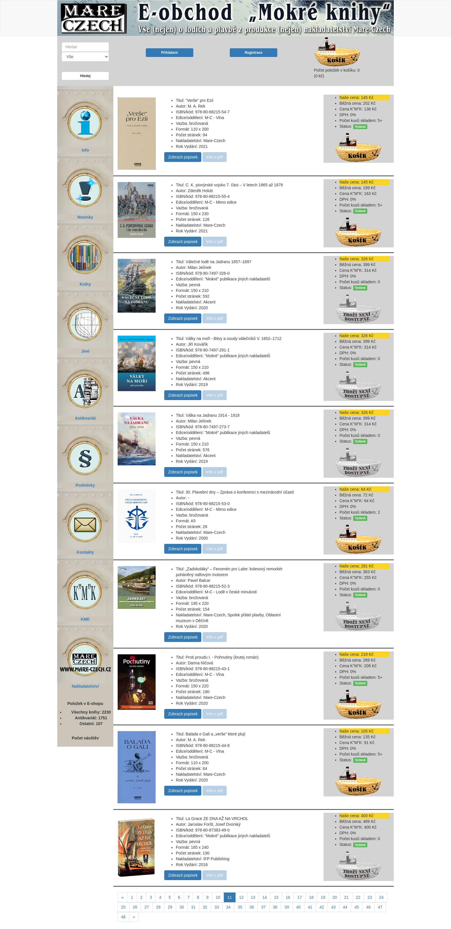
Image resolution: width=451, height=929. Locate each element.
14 (264, 897)
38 (275, 907)
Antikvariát (85, 387)
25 (123, 907)
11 (232, 897)
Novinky (85, 186)
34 (228, 907)
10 (218, 897)
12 (241, 897)
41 (310, 907)
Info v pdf (214, 157)
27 (146, 907)
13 (253, 897)
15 (276, 897)
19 (323, 897)
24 (381, 897)
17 (299, 897)
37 (263, 907)
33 (217, 907)
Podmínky (85, 454)
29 (170, 907)
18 (311, 897)
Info (85, 119)
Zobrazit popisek (183, 157)
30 (181, 907)
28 (158, 907)
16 (288, 897)
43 (333, 907)
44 (345, 907)
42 (322, 907)
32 (205, 907)
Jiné (85, 320)
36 (251, 907)
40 (298, 907)
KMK (85, 588)
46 (368, 907)
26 (135, 907)
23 (369, 897)
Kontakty (85, 521)
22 (358, 897)
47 (380, 907)
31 (193, 907)
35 (240, 907)
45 (357, 907)
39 (286, 907)
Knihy (85, 253)
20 (334, 897)
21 (346, 897)
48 (123, 917)
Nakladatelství (85, 655)
